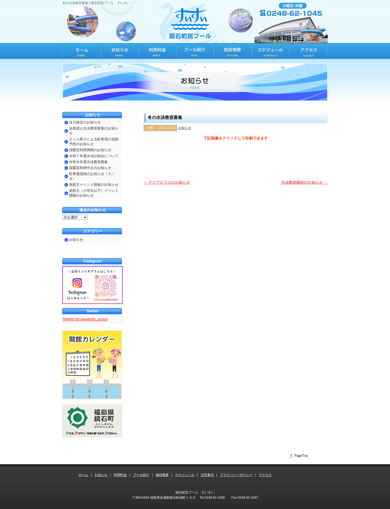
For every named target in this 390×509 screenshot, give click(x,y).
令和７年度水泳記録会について (93, 156)
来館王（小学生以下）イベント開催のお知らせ (93, 193)
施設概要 (162, 475)
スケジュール (184, 475)
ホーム (83, 475)
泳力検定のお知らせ (85, 122)
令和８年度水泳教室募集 (88, 162)
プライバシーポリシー (236, 475)
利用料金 (120, 475)
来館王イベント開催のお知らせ (93, 185)
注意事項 (207, 475)
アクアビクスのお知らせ (167, 182)
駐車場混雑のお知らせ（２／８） (92, 176)
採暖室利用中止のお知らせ (90, 168)
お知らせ (184, 128)
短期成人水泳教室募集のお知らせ (93, 130)
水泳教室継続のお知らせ (304, 182)
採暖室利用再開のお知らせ (90, 150)
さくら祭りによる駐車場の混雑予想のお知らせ (93, 141)
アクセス (265, 475)
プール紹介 (141, 475)
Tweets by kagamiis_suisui (85, 319)
